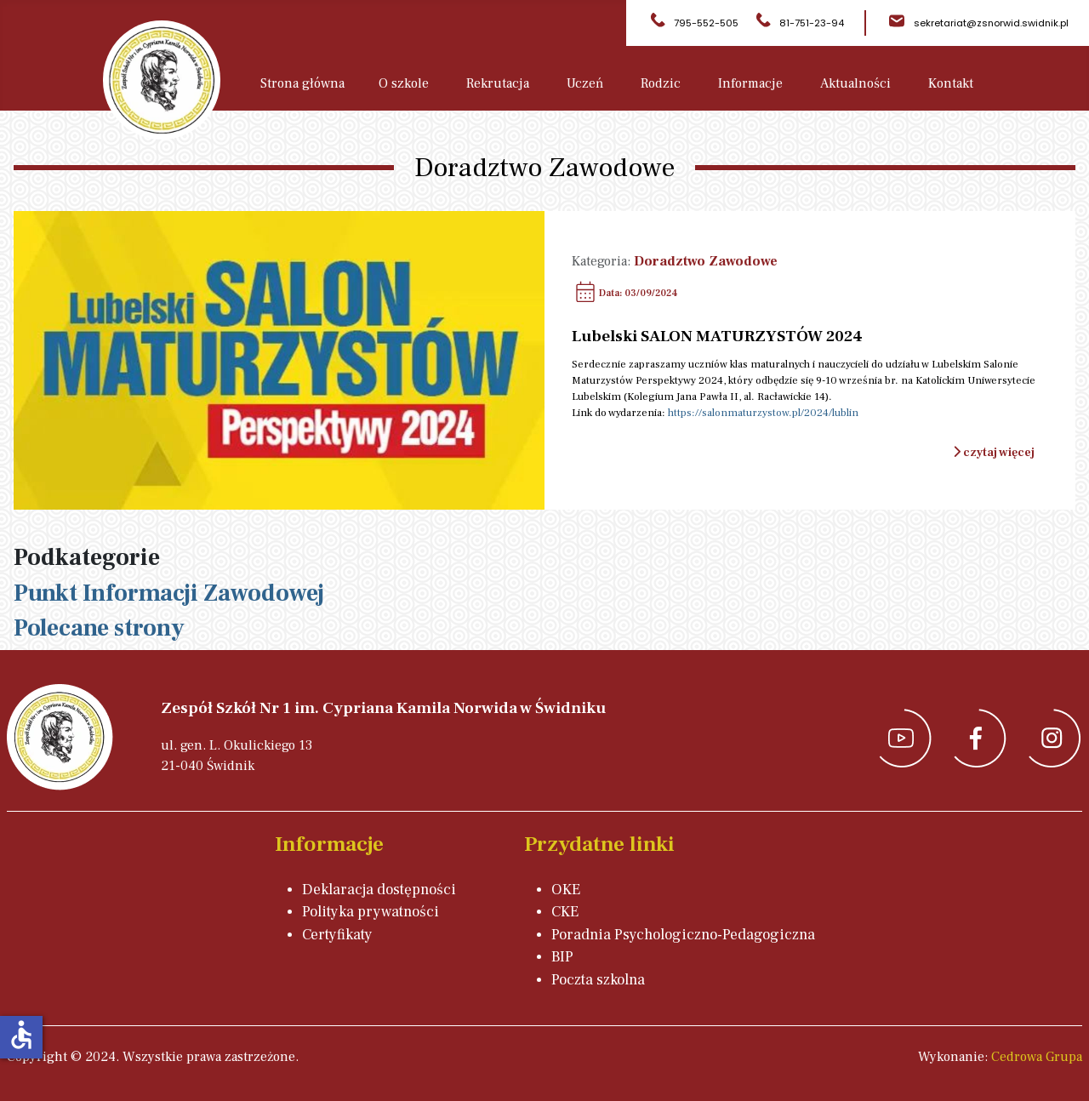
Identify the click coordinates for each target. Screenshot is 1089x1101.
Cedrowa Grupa (1036, 1056)
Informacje (750, 83)
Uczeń (585, 83)
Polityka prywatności (370, 911)
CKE (565, 911)
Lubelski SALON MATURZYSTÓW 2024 (717, 336)
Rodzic (661, 83)
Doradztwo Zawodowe (706, 261)
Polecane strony (99, 628)
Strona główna (302, 83)
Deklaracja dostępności (379, 889)
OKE (565, 889)
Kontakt (950, 83)
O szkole (404, 83)
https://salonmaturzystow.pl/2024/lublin (763, 412)
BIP (562, 957)
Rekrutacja (497, 83)
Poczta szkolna (598, 980)
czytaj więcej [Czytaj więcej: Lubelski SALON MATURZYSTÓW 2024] (994, 452)
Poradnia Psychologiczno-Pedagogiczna (683, 934)
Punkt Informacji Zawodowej (169, 593)
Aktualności (855, 83)
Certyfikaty (337, 934)
